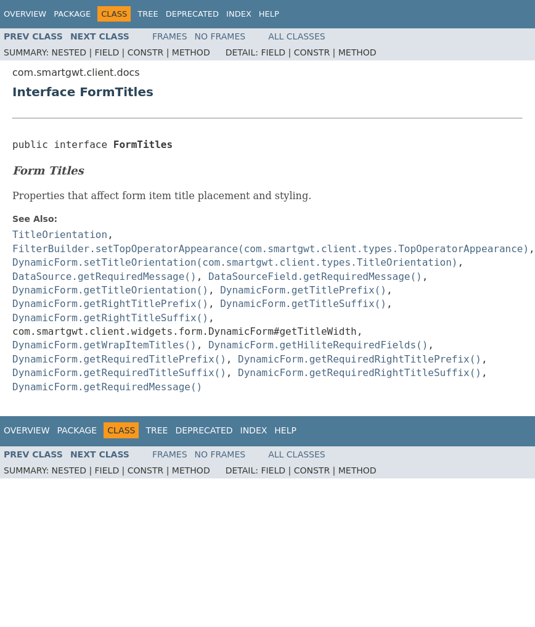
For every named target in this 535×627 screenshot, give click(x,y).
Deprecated (192, 13)
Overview (25, 13)
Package (72, 13)
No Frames (220, 36)
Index (238, 13)
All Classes (296, 36)
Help (269, 13)
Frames (169, 36)
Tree (147, 13)
